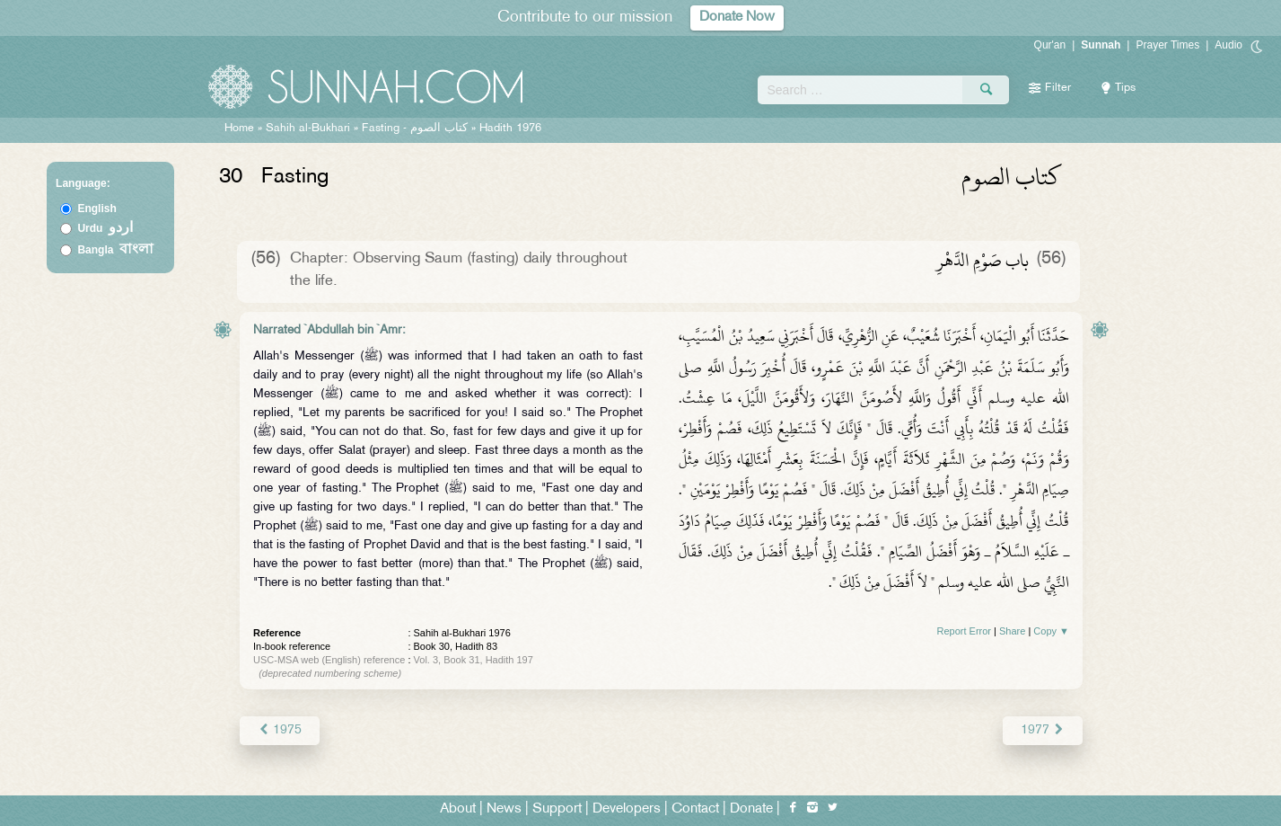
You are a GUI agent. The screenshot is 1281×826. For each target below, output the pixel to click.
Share (1012, 631)
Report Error (963, 631)
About (458, 809)
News (504, 809)
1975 (280, 730)
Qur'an (1050, 45)
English (96, 208)
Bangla (115, 250)
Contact (695, 809)
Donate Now (737, 17)
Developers (626, 809)
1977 (1043, 730)
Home (239, 128)
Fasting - (416, 128)
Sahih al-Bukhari (308, 128)
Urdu (105, 228)
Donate (751, 809)
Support (557, 809)
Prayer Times (1167, 45)
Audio (1228, 45)
